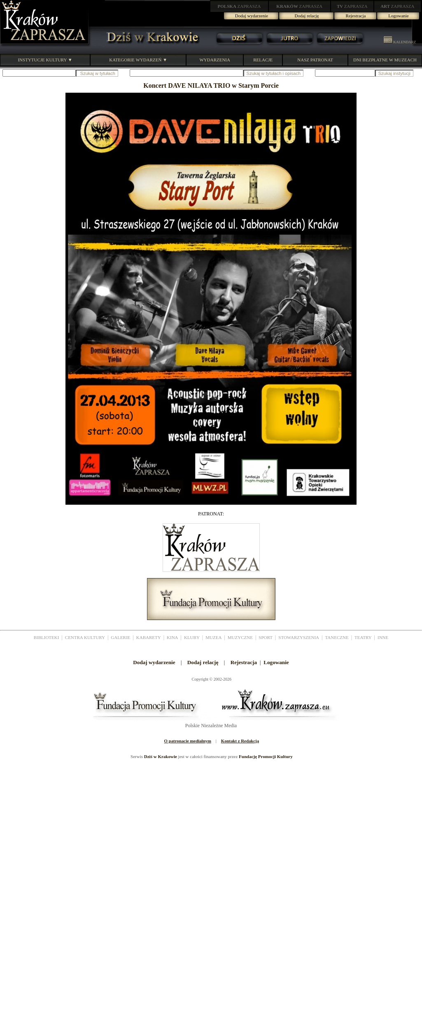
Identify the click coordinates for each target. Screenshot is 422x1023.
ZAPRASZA (239, 6)
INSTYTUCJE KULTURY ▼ (45, 59)
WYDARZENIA (214, 59)
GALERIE (120, 637)
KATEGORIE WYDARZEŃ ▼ (138, 59)
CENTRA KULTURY (85, 637)
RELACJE (263, 59)
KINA (172, 637)
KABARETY (148, 637)
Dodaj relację (307, 15)
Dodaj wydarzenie (251, 15)
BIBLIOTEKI (46, 637)
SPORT (266, 637)
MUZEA (213, 637)
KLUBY (192, 637)
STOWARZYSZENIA (298, 637)
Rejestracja (356, 15)
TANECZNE (336, 637)
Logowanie (398, 15)
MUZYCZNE (240, 637)
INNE (383, 637)
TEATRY (363, 637)
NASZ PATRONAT (315, 59)
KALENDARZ (400, 42)
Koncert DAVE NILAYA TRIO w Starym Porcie (211, 85)
